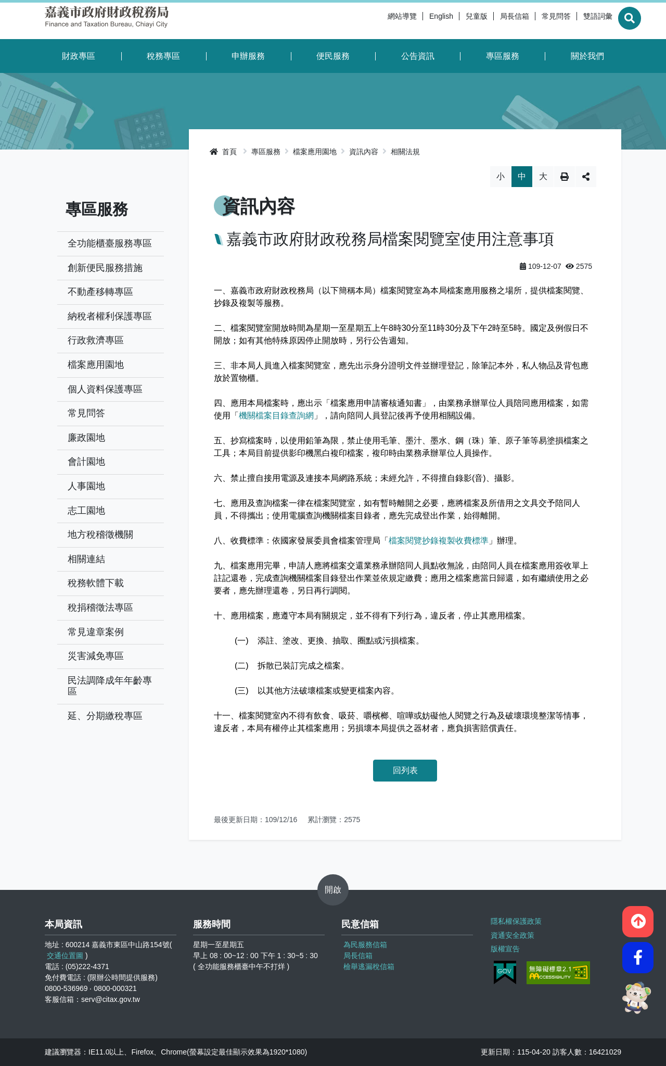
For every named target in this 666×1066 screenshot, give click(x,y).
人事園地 (86, 486)
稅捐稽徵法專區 (100, 607)
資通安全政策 (511, 933)
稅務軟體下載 (96, 583)
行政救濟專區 (96, 340)
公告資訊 (417, 56)
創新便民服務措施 (105, 268)
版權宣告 (504, 946)
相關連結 (86, 559)
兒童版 (453, 21)
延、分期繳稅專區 (105, 716)
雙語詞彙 (574, 21)
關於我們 (587, 56)
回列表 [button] (405, 770)
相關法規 (405, 151)
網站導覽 (378, 21)
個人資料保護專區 (105, 389)
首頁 (223, 151)
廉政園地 (86, 437)
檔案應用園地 (96, 365)
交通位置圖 (65, 955)
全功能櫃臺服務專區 (110, 243)
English (418, 21)
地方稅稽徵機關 (100, 534)
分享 (585, 176)
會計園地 (86, 461)
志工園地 (86, 510)
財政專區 (78, 56)
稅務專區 (163, 56)
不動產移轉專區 (100, 292)
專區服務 (502, 56)
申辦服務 (248, 56)
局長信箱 (491, 21)
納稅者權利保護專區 (110, 316)
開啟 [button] (333, 889)
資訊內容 (363, 151)
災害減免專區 (96, 656)
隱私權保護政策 (515, 920)
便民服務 (333, 56)
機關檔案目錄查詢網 (276, 415)
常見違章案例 (96, 632)
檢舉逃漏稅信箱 (368, 966)
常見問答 (532, 21)
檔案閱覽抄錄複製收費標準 (439, 540)
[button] (638, 918)
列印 (564, 176)
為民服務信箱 (365, 944)
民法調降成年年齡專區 (110, 686)
